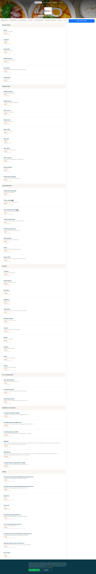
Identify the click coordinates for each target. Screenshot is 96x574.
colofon (60, 2)
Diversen (30, 20)
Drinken (59, 20)
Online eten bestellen (82, 20)
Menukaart (38, 2)
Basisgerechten (4, 20)
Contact (54, 2)
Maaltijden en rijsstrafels (51, 20)
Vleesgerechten (13, 20)
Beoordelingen (47, 2)
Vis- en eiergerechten (39, 20)
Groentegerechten (22, 20)
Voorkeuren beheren (49, 566)
